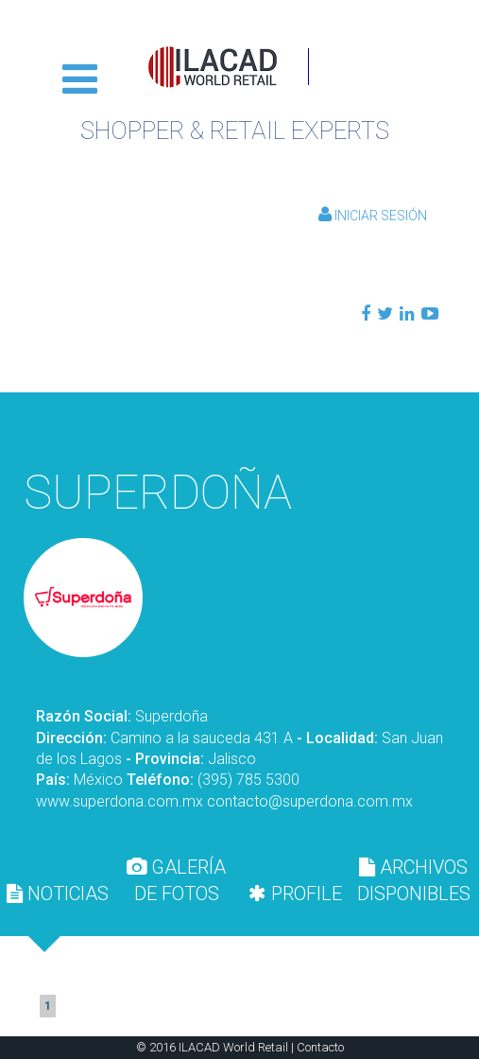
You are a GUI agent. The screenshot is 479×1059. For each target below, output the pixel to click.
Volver (239, 425)
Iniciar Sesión (372, 215)
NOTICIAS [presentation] (58, 893)
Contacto (320, 1047)
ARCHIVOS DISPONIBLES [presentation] (413, 880)
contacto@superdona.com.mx (310, 801)
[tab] (57, 893)
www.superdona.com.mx (119, 801)
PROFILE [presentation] (295, 893)
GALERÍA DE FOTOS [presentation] (176, 880)
